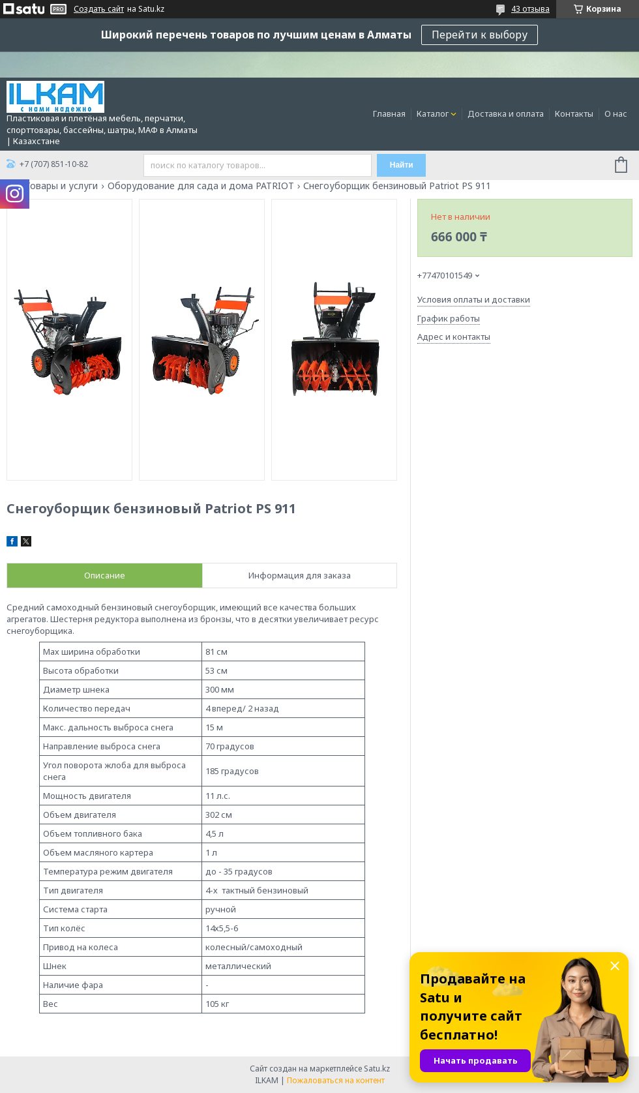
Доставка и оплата (506, 113)
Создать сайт (99, 9)
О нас (615, 113)
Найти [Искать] (401, 165)
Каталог (433, 113)
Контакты (574, 113)
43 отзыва (530, 8)
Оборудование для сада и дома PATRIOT (201, 186)
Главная (389, 113)
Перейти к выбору (480, 34)
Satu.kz (377, 1068)
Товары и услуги (61, 186)
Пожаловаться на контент (336, 1080)
